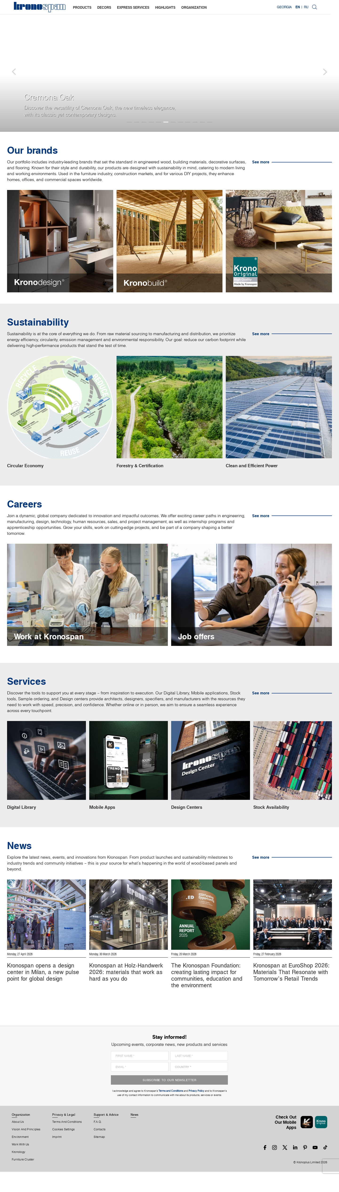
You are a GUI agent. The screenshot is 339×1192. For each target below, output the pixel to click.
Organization (21, 1134)
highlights (165, 7)
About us (18, 1142)
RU (314, 7)
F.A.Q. (98, 1142)
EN (305, 7)
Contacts (100, 1150)
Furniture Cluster (23, 1180)
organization (194, 7)
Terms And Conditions (67, 1142)
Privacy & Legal (63, 1134)
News (135, 1134)
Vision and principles (26, 1150)
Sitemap (99, 1157)
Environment (20, 1157)
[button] (9, 66)
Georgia (292, 7)
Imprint (57, 1157)
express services (133, 7)
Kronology (18, 1172)
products (82, 7)
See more (260, 162)
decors (104, 7)
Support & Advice (106, 1134)
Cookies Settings (63, 1150)
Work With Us (20, 1165)
